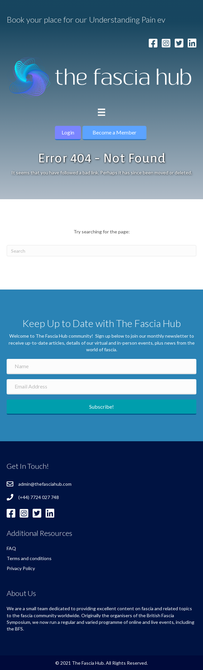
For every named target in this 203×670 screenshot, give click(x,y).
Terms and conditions (29, 558)
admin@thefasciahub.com (45, 484)
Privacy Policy (21, 568)
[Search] (101, 250)
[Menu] (101, 112)
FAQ (11, 548)
